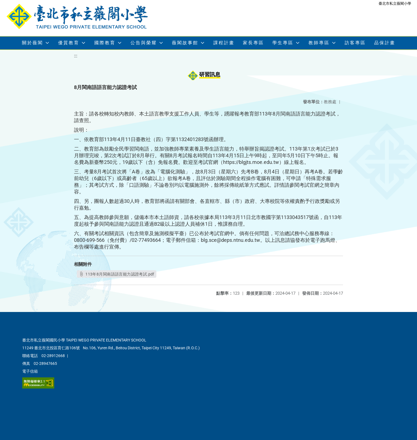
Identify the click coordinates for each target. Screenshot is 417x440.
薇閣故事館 (185, 42)
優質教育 (68, 42)
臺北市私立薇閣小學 (395, 3)
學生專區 (282, 42)
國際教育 (104, 42)
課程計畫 (224, 42)
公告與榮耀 (143, 42)
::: (75, 55)
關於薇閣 (32, 42)
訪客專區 (355, 42)
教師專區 (319, 42)
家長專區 (253, 42)
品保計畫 (384, 42)
